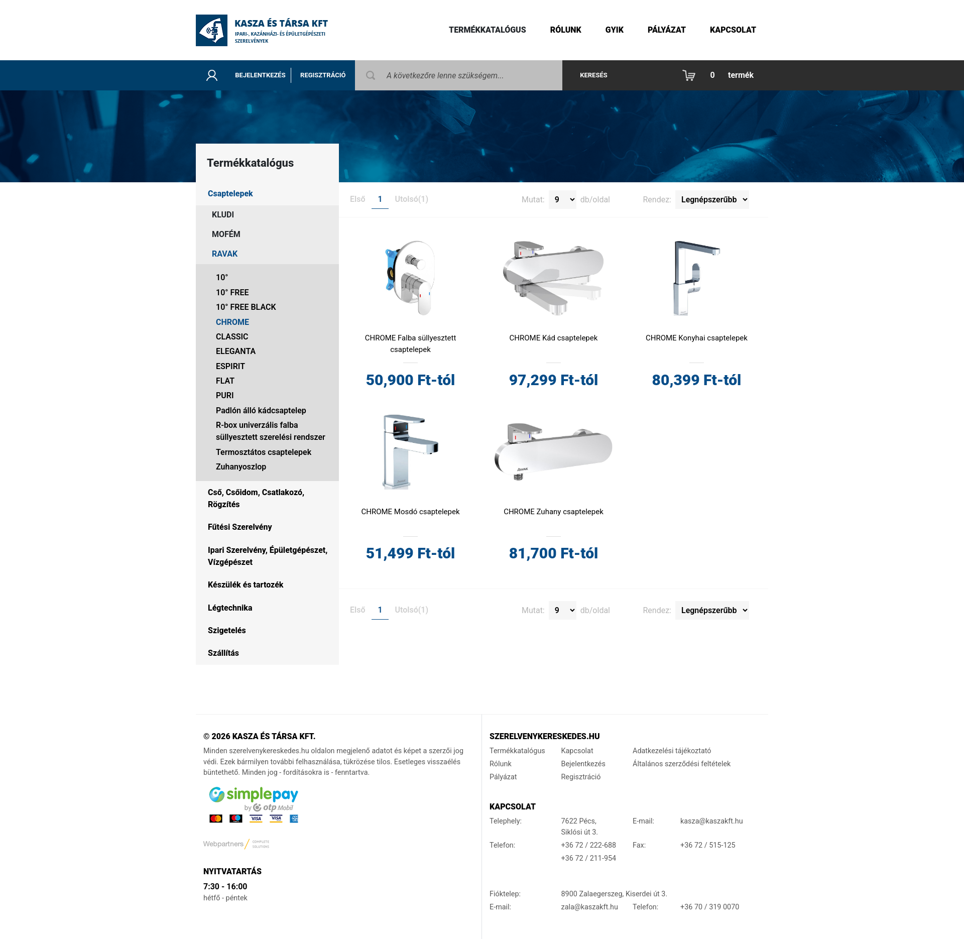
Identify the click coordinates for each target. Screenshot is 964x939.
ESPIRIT (230, 366)
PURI (225, 395)
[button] (720, 75)
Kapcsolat (733, 30)
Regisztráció (322, 75)
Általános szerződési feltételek (682, 764)
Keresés (594, 75)
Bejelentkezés (260, 75)
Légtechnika (230, 608)
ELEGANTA (236, 351)
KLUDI (223, 214)
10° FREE (232, 292)
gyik (615, 30)
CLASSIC (232, 336)
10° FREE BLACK (246, 307)
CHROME (232, 322)
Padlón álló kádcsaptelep (261, 410)
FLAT (225, 381)
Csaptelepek (230, 193)
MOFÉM (226, 234)
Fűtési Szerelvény (240, 527)
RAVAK (224, 254)
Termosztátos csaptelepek (263, 452)
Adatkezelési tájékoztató (672, 751)
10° (222, 277)
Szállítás (223, 653)
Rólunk (565, 30)
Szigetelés (227, 630)
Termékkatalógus (487, 30)
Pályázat (667, 30)
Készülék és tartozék (245, 585)
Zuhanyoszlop (241, 467)
